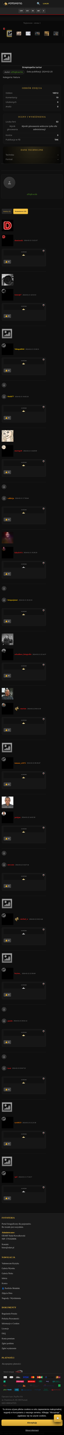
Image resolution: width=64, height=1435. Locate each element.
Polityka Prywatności (10, 1319)
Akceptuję (32, 1423)
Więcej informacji (32, 1430)
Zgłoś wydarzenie (9, 1348)
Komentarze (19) (20, 211)
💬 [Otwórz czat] (57, 1418)
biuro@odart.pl (8, 1248)
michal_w (24, 919)
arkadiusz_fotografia (23, 654)
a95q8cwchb (17, 72)
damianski (19, 240)
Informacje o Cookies (10, 1323)
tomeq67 (18, 295)
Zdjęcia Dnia (7, 1293)
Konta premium (8, 1339)
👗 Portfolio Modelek (11, 1288)
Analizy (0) (6, 211)
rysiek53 (18, 1122)
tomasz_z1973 (20, 763)
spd (16, 1177)
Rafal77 (11, 396)
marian (23, 708)
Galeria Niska (7, 1273)
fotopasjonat (13, 600)
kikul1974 (18, 552)
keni (9, 1068)
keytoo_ (18, 973)
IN (33, 11)
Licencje (5, 1329)
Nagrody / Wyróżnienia (11, 1298)
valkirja (11, 498)
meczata (11, 865)
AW (38, 11)
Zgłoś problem (8, 1343)
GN (27, 11)
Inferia (4, 1278)
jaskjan (17, 817)
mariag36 (18, 451)
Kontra (4, 1283)
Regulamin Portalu (9, 1314)
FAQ (4, 1333)
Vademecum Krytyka (10, 1263)
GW (21, 11)
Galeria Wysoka (8, 1268)
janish (10, 1021)
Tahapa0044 (19, 349)
